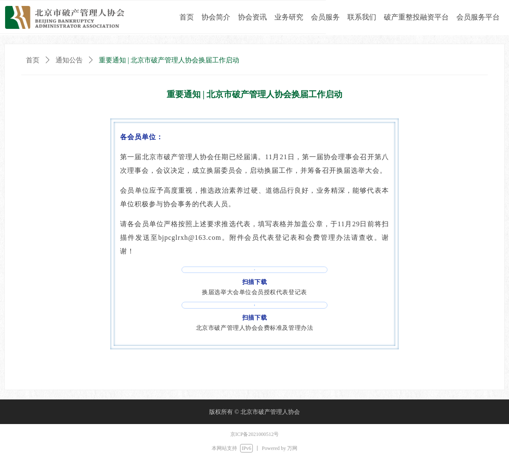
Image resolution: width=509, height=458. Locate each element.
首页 (32, 60)
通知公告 (69, 60)
